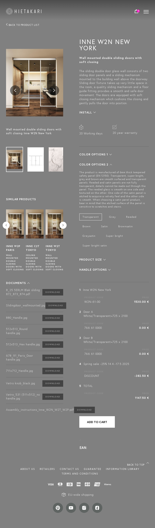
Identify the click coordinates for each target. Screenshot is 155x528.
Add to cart (97, 422)
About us (27, 468)
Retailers (47, 468)
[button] (18, 283)
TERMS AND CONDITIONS (80, 473)
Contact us (69, 468)
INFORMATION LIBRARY (122, 468)
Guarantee (92, 468)
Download (52, 292)
